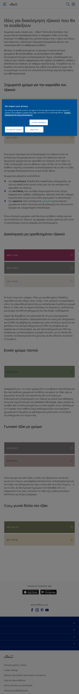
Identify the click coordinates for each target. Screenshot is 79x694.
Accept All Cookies (14, 129)
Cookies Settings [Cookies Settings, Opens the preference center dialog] (39, 122)
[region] (39, 117)
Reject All (34, 129)
